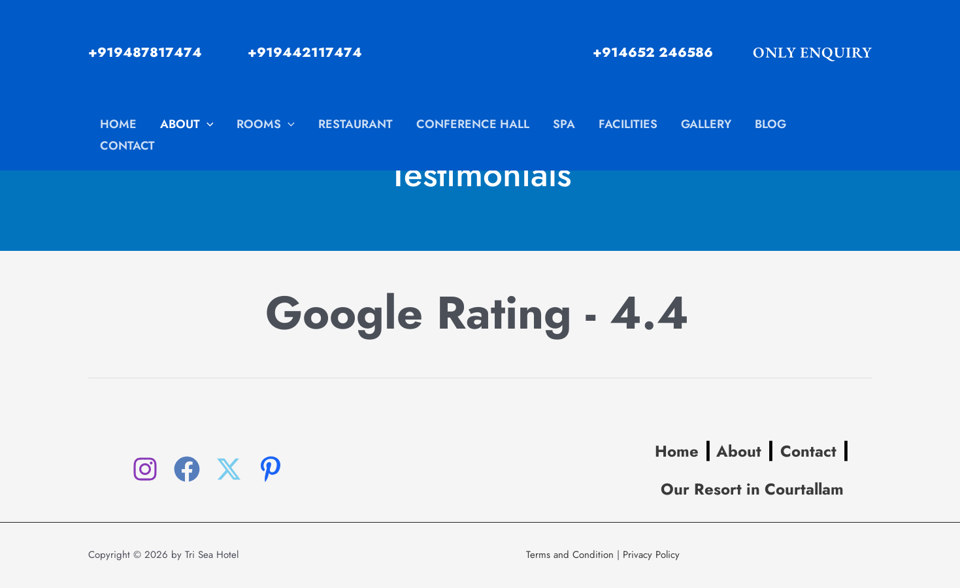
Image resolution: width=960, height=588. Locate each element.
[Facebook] (187, 469)
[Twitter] (229, 469)
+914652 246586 (653, 52)
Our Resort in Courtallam (752, 489)
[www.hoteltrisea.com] (474, 51)
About (736, 451)
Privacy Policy (651, 554)
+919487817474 (145, 52)
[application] (207, 124)
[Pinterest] (270, 469)
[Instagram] (145, 469)
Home (677, 451)
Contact (808, 451)
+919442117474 (305, 52)
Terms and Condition (570, 554)
